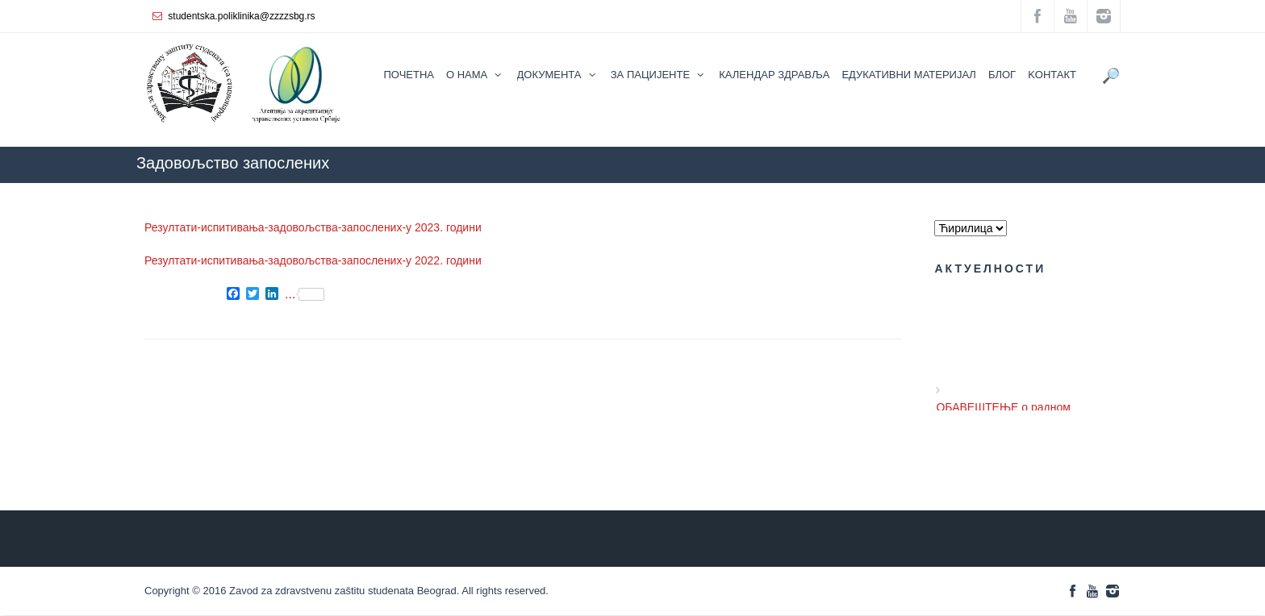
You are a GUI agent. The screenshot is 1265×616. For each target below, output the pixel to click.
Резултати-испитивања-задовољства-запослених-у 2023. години (313, 227)
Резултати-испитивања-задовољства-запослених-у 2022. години (313, 260)
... (304, 294)
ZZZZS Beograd (936, 191)
